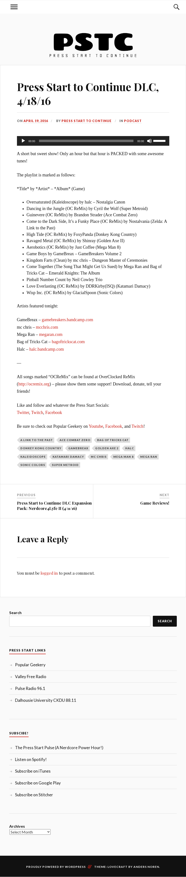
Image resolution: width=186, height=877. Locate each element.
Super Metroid (65, 464)
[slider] (86, 141)
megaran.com (50, 334)
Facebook (53, 412)
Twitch (37, 412)
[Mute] (149, 140)
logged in (49, 573)
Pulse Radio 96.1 (30, 688)
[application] (93, 141)
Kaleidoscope (33, 456)
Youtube (96, 426)
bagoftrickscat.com (68, 341)
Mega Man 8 (123, 456)
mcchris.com (47, 327)
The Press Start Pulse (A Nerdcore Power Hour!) (59, 747)
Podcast (133, 121)
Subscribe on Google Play (38, 782)
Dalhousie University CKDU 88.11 (45, 700)
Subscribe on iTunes (33, 771)
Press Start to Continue (87, 121)
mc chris (99, 456)
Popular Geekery (30, 664)
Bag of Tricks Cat (113, 440)
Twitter (23, 412)
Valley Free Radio (30, 676)
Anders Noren (146, 867)
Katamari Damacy (68, 456)
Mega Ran (148, 456)
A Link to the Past (36, 440)
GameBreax (78, 448)
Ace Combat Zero (75, 440)
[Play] (23, 140)
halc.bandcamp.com (46, 349)
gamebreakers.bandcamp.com (67, 319)
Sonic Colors (32, 464)
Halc (129, 448)
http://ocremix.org (33, 384)
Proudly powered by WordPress (56, 867)
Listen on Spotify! (31, 759)
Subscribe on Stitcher (34, 794)
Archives (17, 826)
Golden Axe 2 (106, 448)
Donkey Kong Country (41, 448)
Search (15, 612)
